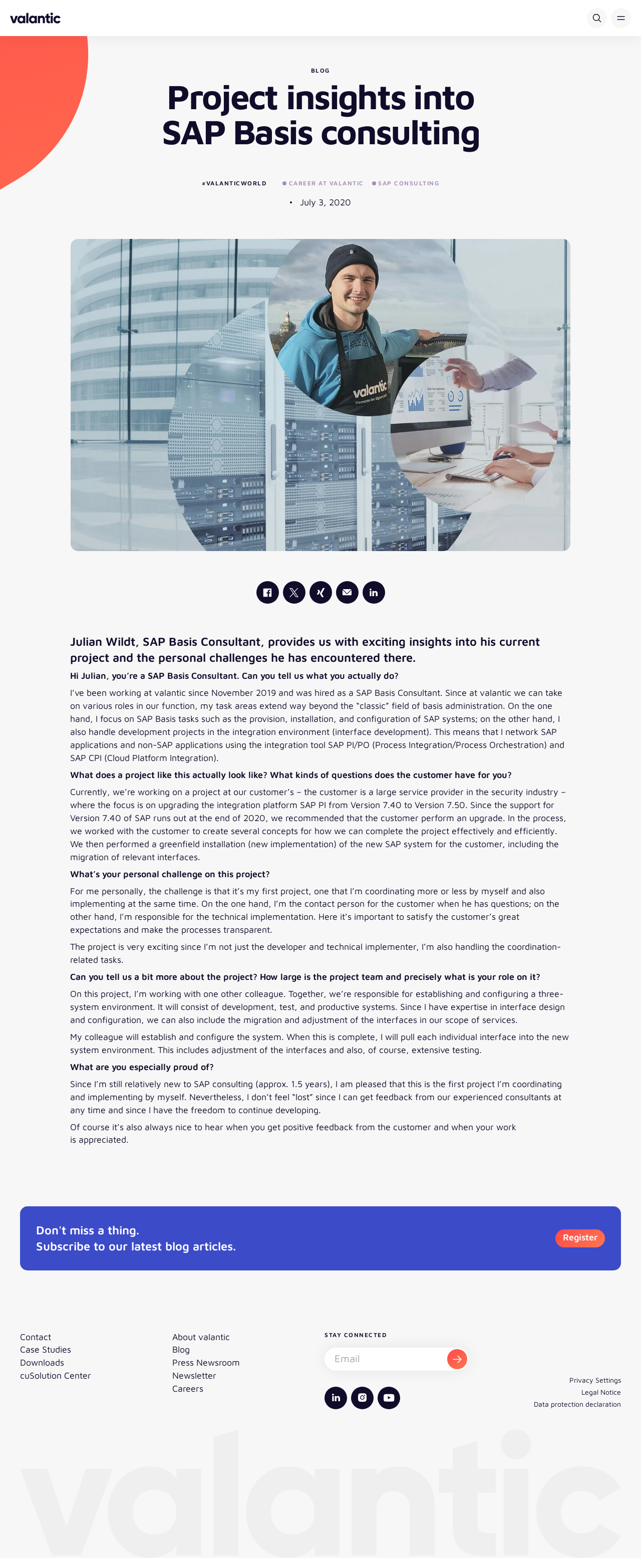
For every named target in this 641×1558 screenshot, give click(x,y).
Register (580, 1237)
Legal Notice (601, 1392)
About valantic (201, 1337)
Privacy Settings (595, 1380)
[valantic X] (294, 592)
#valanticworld (234, 183)
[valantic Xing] (320, 592)
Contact (35, 1337)
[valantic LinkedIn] (374, 592)
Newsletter (194, 1375)
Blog (181, 1349)
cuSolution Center (55, 1375)
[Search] (597, 18)
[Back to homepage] (35, 18)
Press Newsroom (206, 1362)
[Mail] (347, 592)
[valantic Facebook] (267, 592)
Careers (187, 1388)
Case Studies (45, 1349)
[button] (621, 18)
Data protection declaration (577, 1404)
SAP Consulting (406, 183)
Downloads (42, 1362)
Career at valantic (323, 183)
